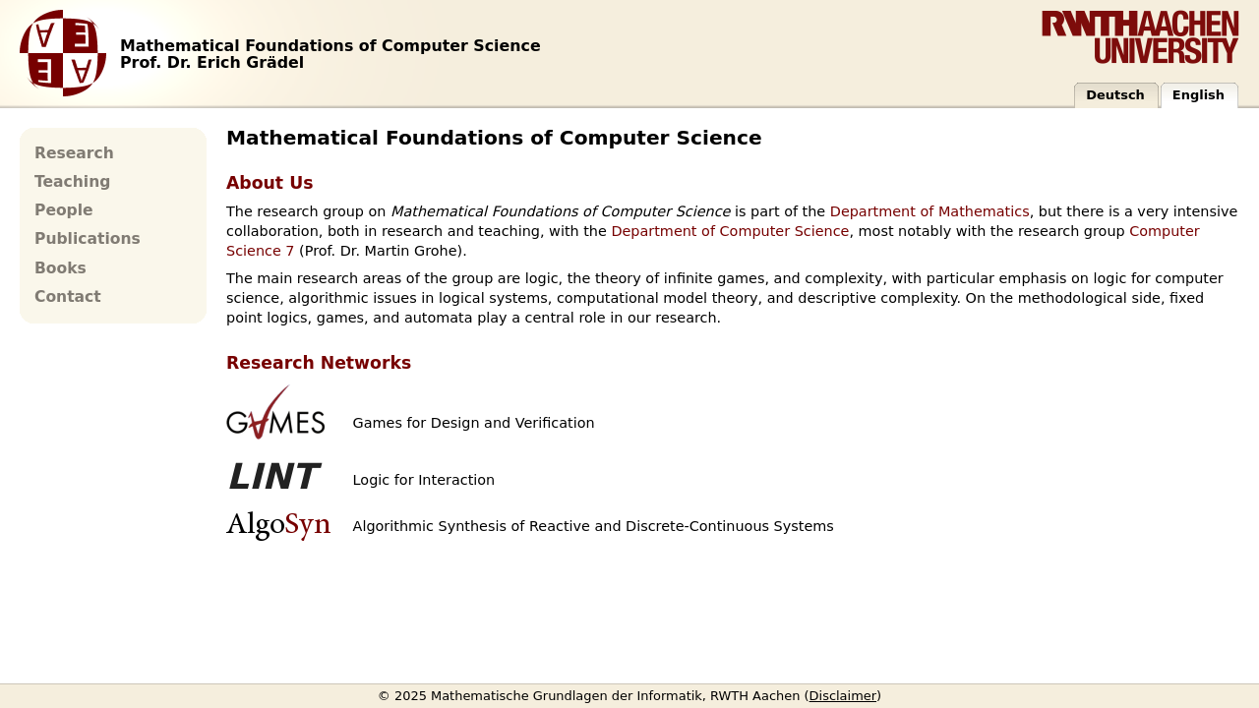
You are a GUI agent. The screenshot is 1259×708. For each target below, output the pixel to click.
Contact (67, 297)
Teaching (72, 182)
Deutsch (1115, 95)
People (63, 210)
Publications (87, 239)
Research (74, 153)
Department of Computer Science (730, 231)
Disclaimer (843, 695)
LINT (271, 476)
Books (60, 268)
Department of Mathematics (930, 211)
